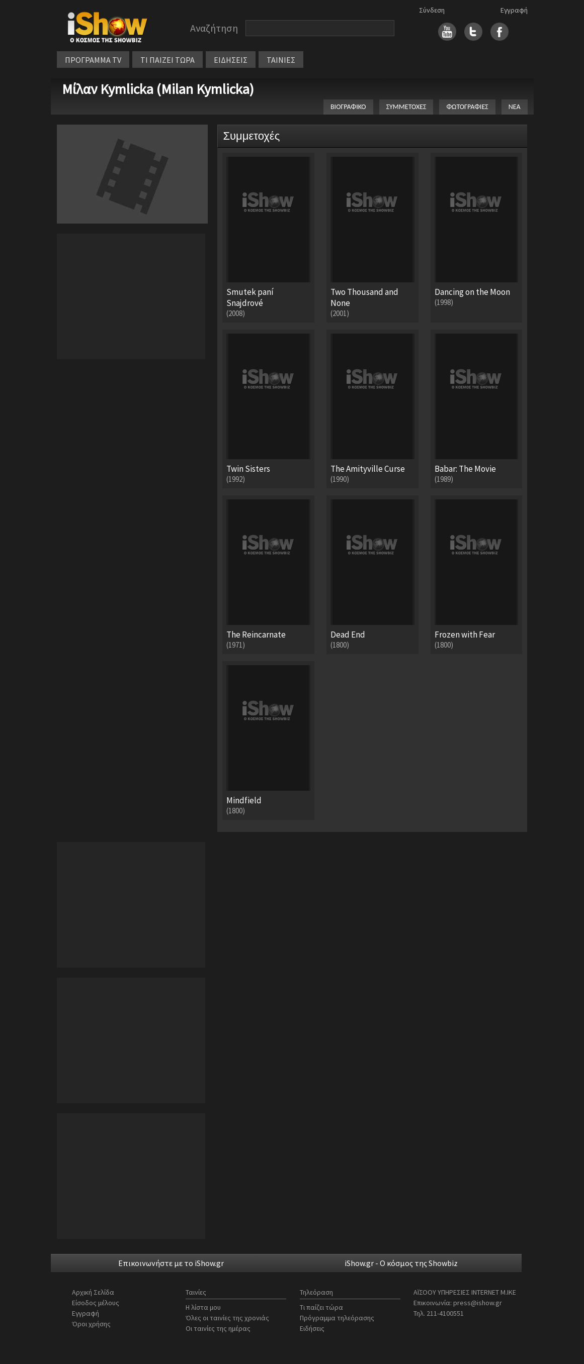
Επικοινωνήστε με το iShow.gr (171, 1263)
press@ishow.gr (477, 1302)
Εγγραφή (514, 10)
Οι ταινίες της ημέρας (218, 1328)
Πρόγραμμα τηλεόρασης (337, 1317)
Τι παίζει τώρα (321, 1307)
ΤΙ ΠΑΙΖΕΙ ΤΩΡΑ (167, 60)
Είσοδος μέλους (95, 1302)
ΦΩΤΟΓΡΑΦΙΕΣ (467, 106)
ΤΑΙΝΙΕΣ (281, 60)
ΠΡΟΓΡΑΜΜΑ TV (93, 60)
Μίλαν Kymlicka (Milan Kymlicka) (158, 89)
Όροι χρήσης (91, 1323)
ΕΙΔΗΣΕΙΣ (230, 60)
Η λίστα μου (203, 1307)
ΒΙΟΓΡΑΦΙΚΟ (348, 106)
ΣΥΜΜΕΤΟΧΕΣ (406, 106)
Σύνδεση (432, 10)
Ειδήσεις (312, 1328)
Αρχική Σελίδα (93, 1292)
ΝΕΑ (515, 106)
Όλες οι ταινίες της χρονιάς (227, 1317)
